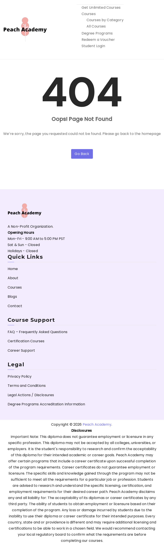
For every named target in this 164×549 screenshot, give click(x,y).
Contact (15, 305)
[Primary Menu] (156, 29)
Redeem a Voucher (98, 39)
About (13, 278)
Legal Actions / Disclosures (31, 395)
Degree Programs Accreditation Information (46, 404)
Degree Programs (97, 33)
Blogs (12, 296)
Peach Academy (97, 424)
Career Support (21, 350)
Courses (89, 13)
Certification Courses (26, 341)
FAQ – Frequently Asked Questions (37, 331)
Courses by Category (105, 19)
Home (13, 268)
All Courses (96, 26)
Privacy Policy (20, 376)
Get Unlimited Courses (101, 7)
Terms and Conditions (27, 385)
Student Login (93, 45)
